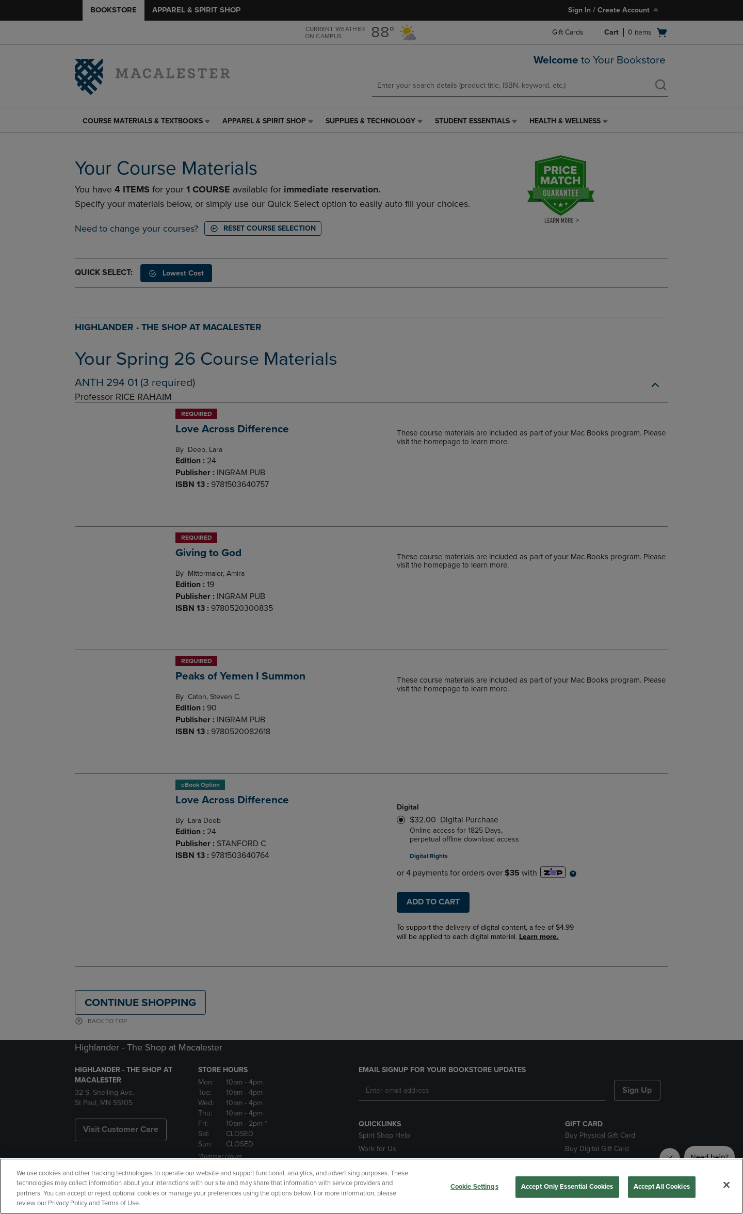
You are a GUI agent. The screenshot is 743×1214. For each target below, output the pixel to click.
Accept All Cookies (662, 1187)
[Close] (726, 1184)
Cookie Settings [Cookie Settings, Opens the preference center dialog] (474, 1187)
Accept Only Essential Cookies (567, 1187)
